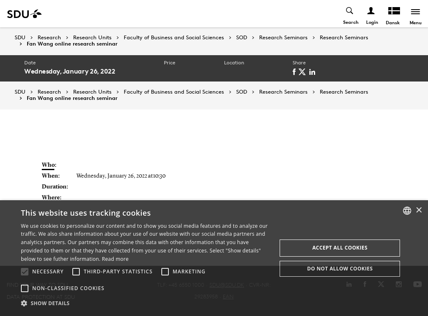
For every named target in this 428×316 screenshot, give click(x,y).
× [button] (418, 210)
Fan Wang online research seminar (72, 44)
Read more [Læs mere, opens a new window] (115, 258)
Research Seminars (283, 38)
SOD (241, 38)
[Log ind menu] (371, 13)
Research (49, 38)
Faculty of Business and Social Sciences (174, 38)
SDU (20, 37)
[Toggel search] (350, 13)
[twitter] (303, 72)
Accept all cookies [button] (339, 247)
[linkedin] (313, 72)
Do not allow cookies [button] (340, 268)
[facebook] (295, 72)
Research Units (92, 38)
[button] (24, 271)
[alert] (214, 258)
